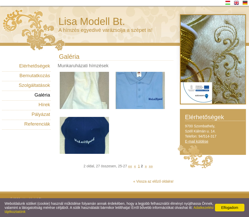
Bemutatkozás (35, 75)
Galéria (42, 95)
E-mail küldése (196, 141)
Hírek (44, 104)
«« (130, 166)
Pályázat (41, 114)
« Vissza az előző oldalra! (153, 181)
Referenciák (37, 124)
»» (151, 166)
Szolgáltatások (34, 85)
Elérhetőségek (34, 66)
